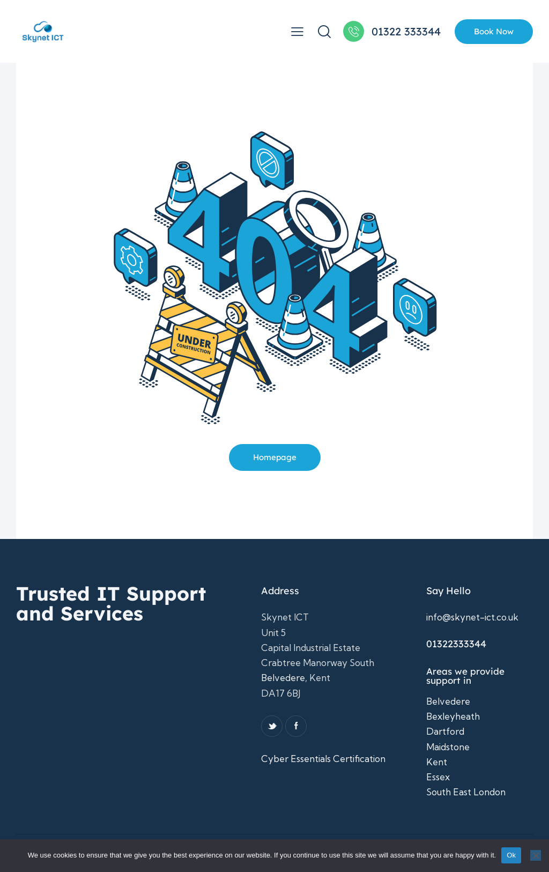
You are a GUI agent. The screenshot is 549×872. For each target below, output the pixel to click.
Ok (511, 855)
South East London (466, 791)
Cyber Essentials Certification (323, 758)
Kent (436, 761)
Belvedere (283, 677)
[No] (535, 855)
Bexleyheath (453, 716)
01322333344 (456, 644)
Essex (438, 776)
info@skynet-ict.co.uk (472, 617)
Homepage (274, 457)
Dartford (445, 731)
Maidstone (448, 746)
